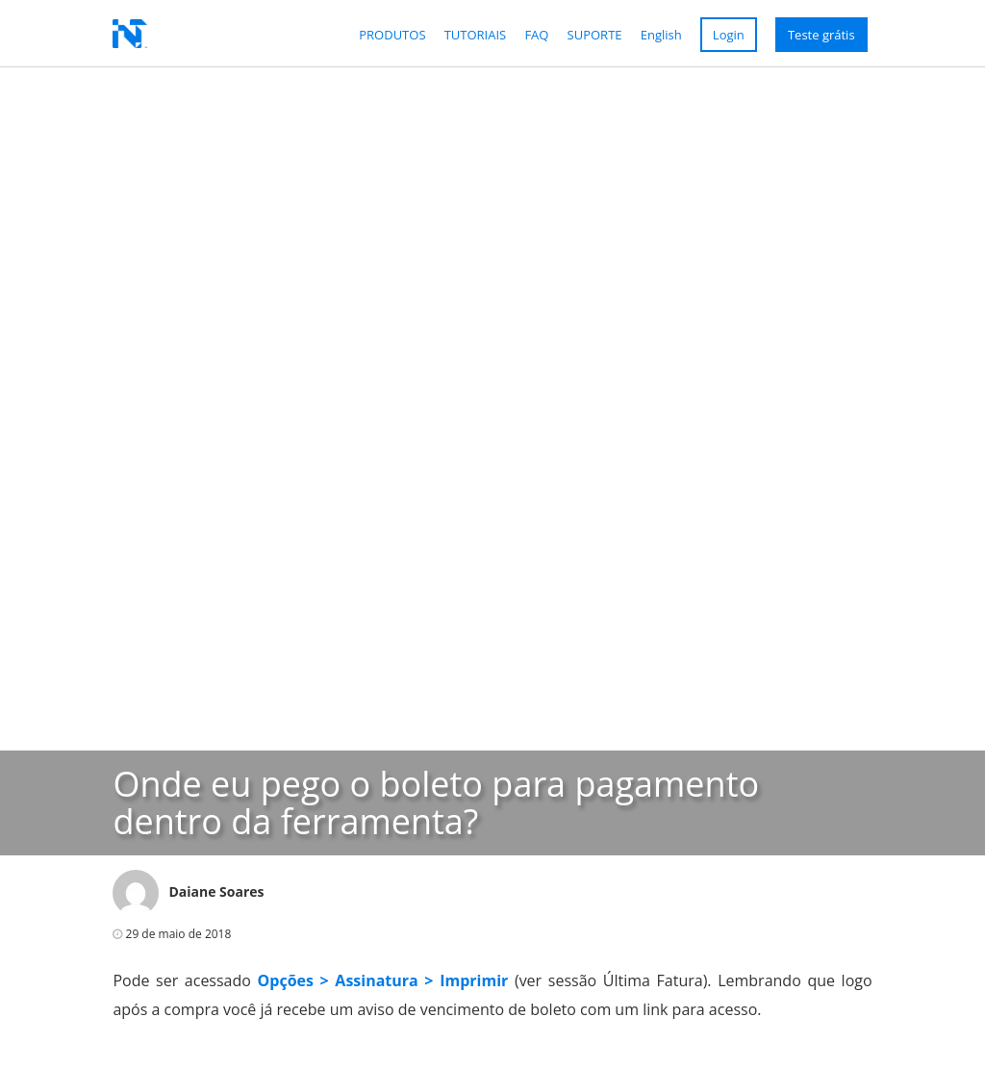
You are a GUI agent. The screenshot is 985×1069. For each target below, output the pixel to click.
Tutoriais (475, 34)
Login (729, 34)
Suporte (595, 34)
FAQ (536, 34)
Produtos (392, 34)
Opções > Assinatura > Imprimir (383, 980)
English (661, 34)
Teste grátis (821, 34)
